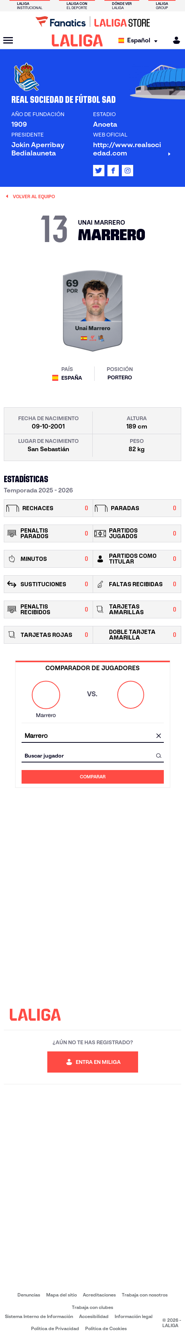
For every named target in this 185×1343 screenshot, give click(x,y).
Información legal (133, 1316)
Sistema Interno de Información (39, 1316)
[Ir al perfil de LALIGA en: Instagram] (127, 170)
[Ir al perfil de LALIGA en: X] (98, 170)
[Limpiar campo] (159, 736)
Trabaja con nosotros (145, 1294)
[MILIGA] (174, 40)
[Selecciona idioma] (140, 40)
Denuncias (28, 1294)
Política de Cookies (106, 1328)
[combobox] (93, 735)
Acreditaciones (99, 1294)
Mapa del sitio (61, 1294)
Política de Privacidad (55, 1328)
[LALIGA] (77, 40)
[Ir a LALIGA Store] (92, 21)
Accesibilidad (94, 1316)
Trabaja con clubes (92, 1307)
